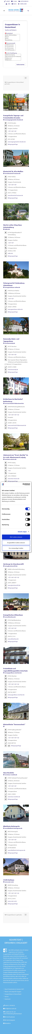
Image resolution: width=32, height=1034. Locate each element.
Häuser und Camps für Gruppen (13, 991)
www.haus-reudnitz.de (11, 774)
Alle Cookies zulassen (16, 537)
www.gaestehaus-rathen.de (12, 287)
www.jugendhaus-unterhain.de (13, 672)
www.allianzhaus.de (10, 617)
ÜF (10, 131)
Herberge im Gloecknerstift (13, 564)
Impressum (7, 999)
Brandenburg (12, 40)
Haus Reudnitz (8, 773)
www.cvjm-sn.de (9, 882)
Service (7, 996)
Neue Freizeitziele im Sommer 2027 (14, 989)
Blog (14, 4)
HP (13, 131)
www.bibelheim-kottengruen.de (13, 828)
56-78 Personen (10, 48)
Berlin (12, 38)
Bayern (12, 36)
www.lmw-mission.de (10, 459)
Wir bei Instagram (10, 1020)
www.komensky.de (10, 343)
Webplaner (22, 4)
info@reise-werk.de (10, 1008)
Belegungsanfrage (13, 144)
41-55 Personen (10, 46)
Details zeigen (22, 531)
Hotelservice (23, 1)
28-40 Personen (10, 45)
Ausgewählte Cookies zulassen (16, 542)
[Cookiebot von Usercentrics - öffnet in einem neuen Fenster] (23, 484)
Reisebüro (8, 1023)
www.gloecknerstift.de (11, 566)
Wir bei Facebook (10, 1017)
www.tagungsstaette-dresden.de (14, 119)
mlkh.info (7, 229)
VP (15, 131)
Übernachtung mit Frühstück (13, 56)
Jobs (8, 4)
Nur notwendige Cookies (16, 548)
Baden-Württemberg (12, 35)
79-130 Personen (10, 50)
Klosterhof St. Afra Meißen (13, 171)
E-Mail (14, 1)
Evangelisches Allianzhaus (13, 615)
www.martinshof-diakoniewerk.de (14, 403)
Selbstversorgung (13, 55)
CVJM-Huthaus (8, 880)
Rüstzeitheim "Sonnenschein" (14, 724)
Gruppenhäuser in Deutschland (13, 994)
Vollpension (13, 59)
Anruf (7, 1)
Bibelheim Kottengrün (11, 826)
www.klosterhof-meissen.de (12, 173)
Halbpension (13, 58)
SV (18, 415)
